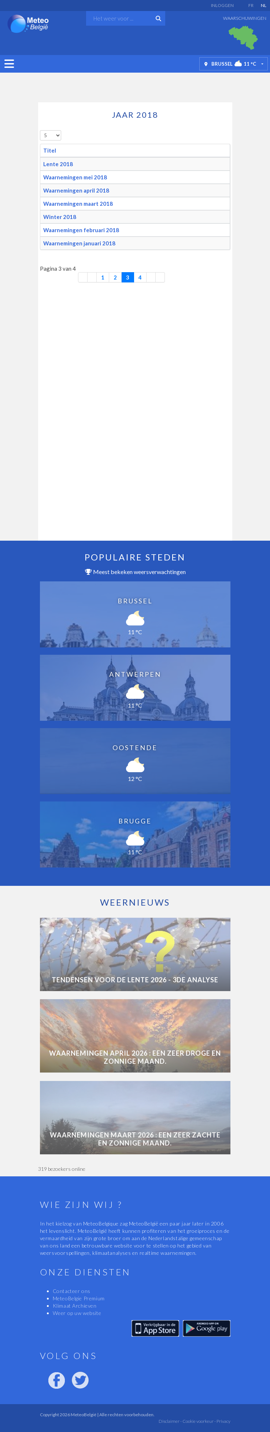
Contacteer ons (71, 1291)
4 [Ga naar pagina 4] (140, 277)
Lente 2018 (58, 164)
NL (263, 5)
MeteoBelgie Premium (79, 1298)
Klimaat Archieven (75, 1306)
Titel (49, 150)
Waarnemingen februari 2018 (81, 230)
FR (251, 5)
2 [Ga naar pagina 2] (115, 277)
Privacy (223, 1421)
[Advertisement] (135, 85)
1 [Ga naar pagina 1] (102, 277)
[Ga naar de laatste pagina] (160, 277)
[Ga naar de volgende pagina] (151, 277)
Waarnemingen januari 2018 (79, 243)
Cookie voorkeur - (199, 1421)
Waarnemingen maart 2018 (78, 203)
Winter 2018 (59, 216)
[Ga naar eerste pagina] (83, 277)
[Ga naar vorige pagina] (92, 277)
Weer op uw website (77, 1313)
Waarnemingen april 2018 (76, 190)
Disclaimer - (170, 1421)
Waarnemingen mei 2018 (75, 177)
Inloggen (222, 5)
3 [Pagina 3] (127, 277)
